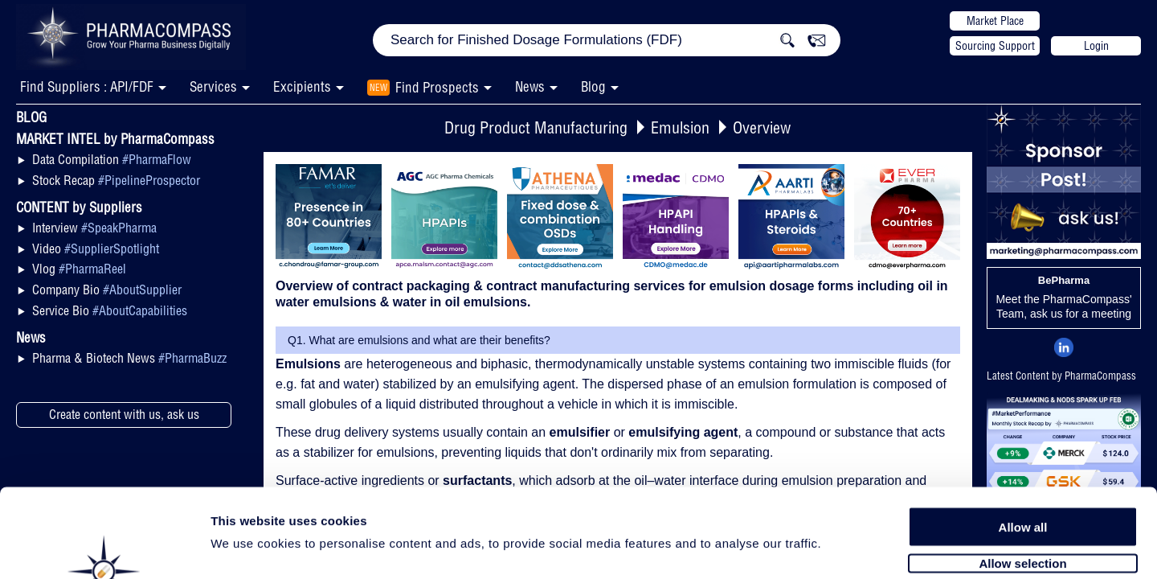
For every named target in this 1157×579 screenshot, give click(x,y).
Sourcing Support (995, 46)
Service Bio (109, 310)
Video (95, 248)
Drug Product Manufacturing (536, 127)
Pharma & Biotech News (129, 358)
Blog (593, 86)
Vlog (79, 269)
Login (1096, 46)
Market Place (995, 21)
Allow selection (1022, 480)
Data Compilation (111, 159)
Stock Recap (116, 180)
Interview (94, 228)
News (530, 86)
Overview (762, 127)
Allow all (1023, 444)
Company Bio (107, 289)
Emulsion (680, 127)
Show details (843, 548)
